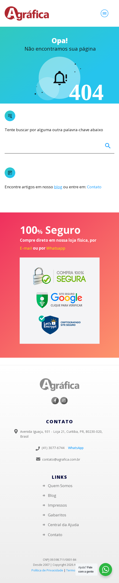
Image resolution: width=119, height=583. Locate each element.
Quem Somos (60, 485)
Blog (52, 495)
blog (58, 186)
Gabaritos (57, 515)
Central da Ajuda (63, 524)
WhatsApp (76, 448)
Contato (94, 186)
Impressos (57, 505)
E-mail (26, 248)
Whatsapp (55, 248)
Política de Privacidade (47, 570)
